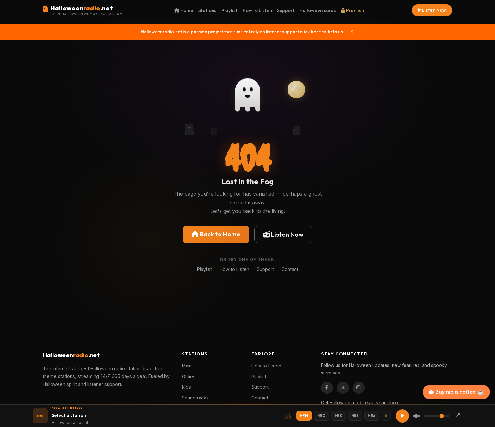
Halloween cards (318, 10)
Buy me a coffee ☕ (456, 392)
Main (187, 365)
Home (183, 10)
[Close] (352, 31)
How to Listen (257, 10)
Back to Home (215, 234)
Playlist (229, 10)
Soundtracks (195, 397)
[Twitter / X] (343, 388)
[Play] (402, 416)
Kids (186, 387)
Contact (290, 269)
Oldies (188, 376)
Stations (207, 10)
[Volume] (436, 416)
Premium (353, 10)
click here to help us (321, 32)
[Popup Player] (457, 416)
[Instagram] (359, 388)
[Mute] (416, 416)
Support (285, 10)
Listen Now (432, 10)
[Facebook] (327, 388)
